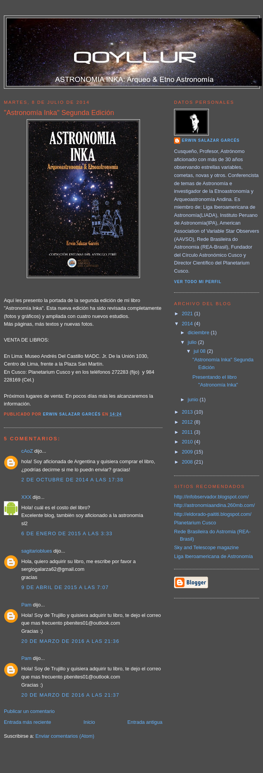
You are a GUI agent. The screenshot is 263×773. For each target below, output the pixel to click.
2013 (188, 412)
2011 (188, 432)
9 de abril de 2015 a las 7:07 (65, 587)
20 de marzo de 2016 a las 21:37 (70, 695)
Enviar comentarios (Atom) (64, 736)
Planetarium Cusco (195, 523)
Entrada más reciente (27, 722)
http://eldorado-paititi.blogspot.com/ (212, 514)
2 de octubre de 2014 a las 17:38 (72, 480)
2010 (188, 442)
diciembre (199, 332)
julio (193, 342)
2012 (188, 422)
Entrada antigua (144, 722)
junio (194, 399)
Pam (26, 605)
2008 (188, 462)
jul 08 (200, 351)
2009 (188, 452)
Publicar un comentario (29, 711)
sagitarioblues (36, 551)
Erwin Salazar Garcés (211, 140)
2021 (188, 313)
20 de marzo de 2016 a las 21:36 (70, 641)
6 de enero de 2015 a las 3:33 (67, 533)
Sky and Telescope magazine (206, 547)
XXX (26, 497)
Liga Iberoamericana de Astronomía (213, 556)
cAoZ (27, 451)
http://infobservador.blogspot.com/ (211, 497)
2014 (188, 323)
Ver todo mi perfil (198, 282)
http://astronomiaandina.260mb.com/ (214, 505)
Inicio (89, 722)
